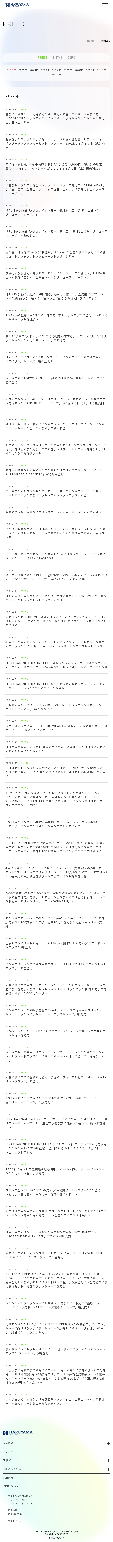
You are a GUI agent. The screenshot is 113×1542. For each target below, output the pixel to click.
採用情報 (8, 1478)
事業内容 (8, 1452)
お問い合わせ (10, 1486)
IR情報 (7, 1460)
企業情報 (8, 1443)
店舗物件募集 (15, 1514)
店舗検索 (12, 1510)
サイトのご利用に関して (20, 1496)
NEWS (57, 57)
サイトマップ (15, 1521)
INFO (71, 57)
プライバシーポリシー (19, 1500)
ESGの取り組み (12, 1469)
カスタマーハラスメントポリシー (25, 1504)
